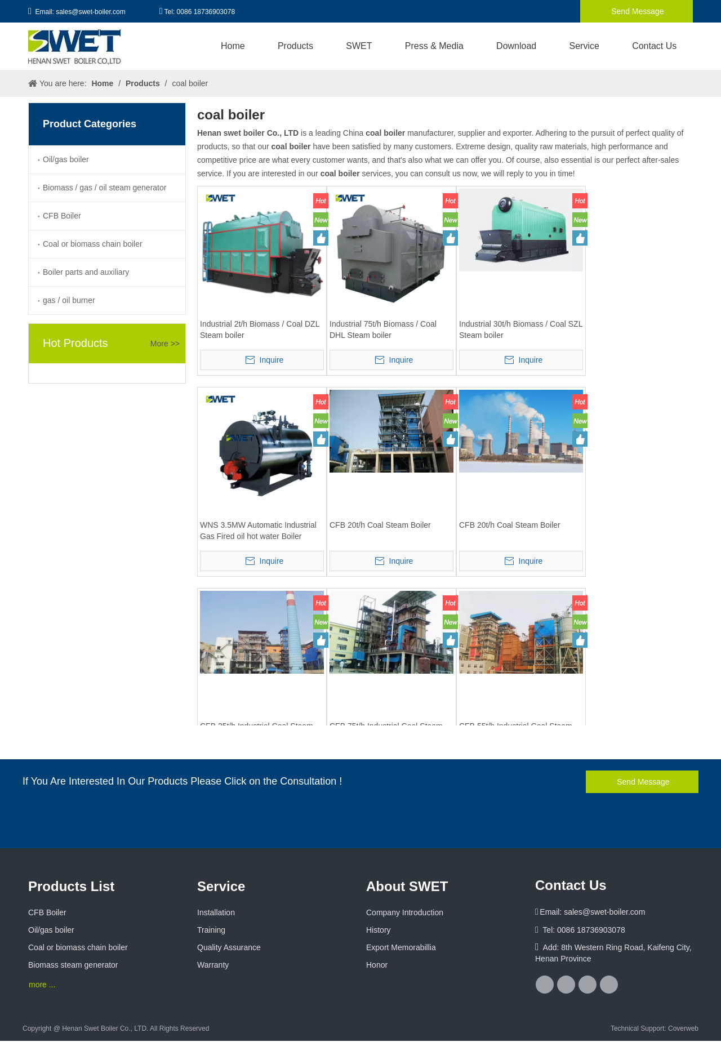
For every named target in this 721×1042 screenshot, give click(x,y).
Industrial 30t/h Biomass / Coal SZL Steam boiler (520, 329)
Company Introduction (404, 912)
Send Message (636, 11)
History (378, 929)
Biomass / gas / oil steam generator (104, 187)
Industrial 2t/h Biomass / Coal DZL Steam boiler (259, 329)
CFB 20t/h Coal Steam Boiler (380, 524)
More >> (165, 344)
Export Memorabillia (401, 947)
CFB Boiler (62, 215)
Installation (216, 912)
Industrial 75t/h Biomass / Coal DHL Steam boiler (383, 329)
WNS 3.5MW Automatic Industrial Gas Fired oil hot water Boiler (258, 530)
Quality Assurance (229, 947)
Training (211, 929)
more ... (42, 984)
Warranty (213, 964)
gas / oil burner (69, 300)
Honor (377, 964)
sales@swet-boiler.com (91, 12)
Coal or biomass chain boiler (93, 243)
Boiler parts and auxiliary (86, 272)
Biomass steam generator (73, 964)
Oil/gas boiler (66, 159)
